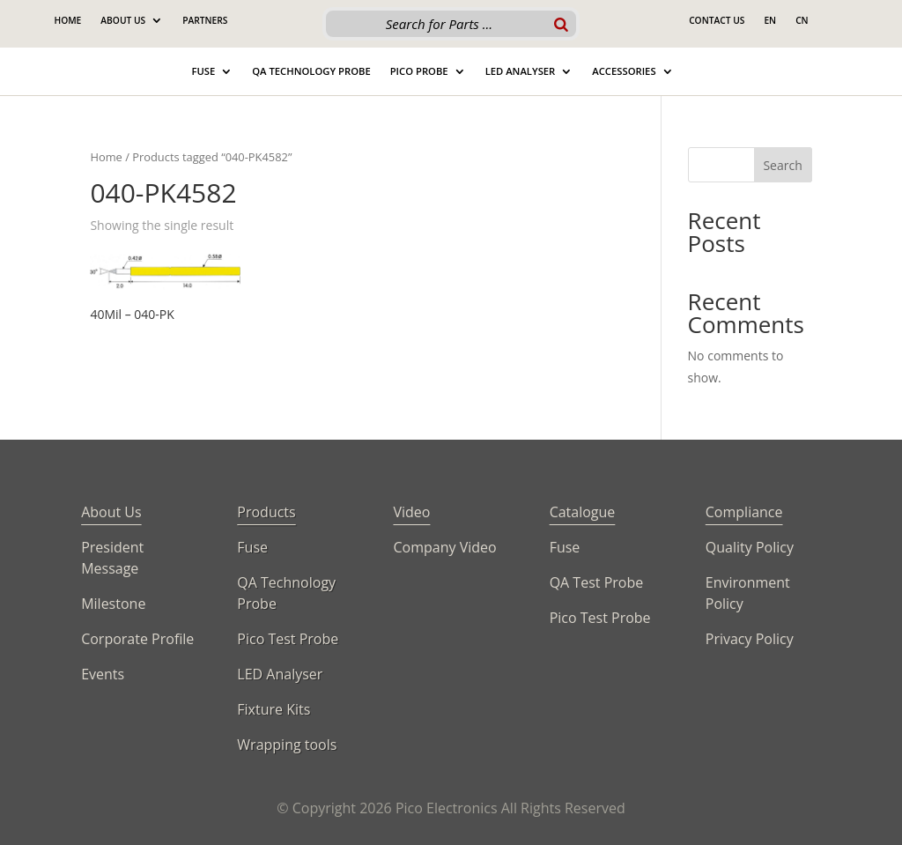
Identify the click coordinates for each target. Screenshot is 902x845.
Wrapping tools (286, 744)
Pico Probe (419, 71)
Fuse (203, 71)
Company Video (444, 547)
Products (266, 512)
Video (411, 512)
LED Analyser (279, 674)
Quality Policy (750, 547)
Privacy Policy (750, 639)
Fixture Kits (273, 709)
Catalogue (583, 512)
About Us (122, 20)
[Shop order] (545, 227)
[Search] (561, 24)
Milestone (113, 603)
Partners (204, 20)
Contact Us (716, 20)
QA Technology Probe (311, 71)
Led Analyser (520, 71)
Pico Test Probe (287, 639)
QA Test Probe (597, 582)
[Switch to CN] (802, 23)
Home (67, 20)
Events (102, 674)
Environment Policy (748, 593)
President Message (112, 557)
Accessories (623, 71)
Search (782, 165)
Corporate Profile (137, 639)
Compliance (744, 512)
